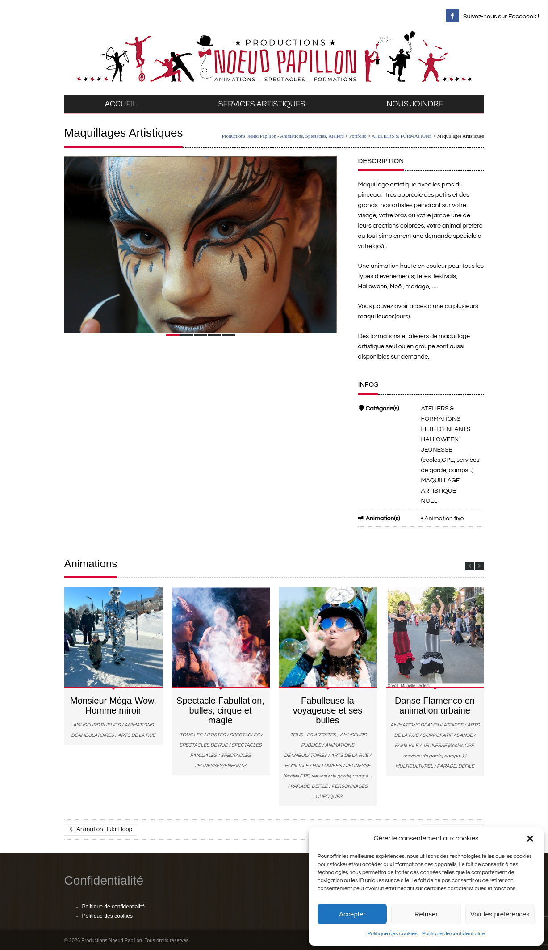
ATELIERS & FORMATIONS (402, 136)
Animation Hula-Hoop (101, 829)
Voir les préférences (500, 914)
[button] (530, 838)
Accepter (352, 914)
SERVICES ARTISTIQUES (261, 104)
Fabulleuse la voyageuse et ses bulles (328, 710)
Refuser (426, 914)
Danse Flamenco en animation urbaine (435, 705)
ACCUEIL (121, 104)
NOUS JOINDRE (415, 104)
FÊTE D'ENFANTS (446, 429)
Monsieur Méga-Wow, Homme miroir (113, 705)
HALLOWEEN (440, 439)
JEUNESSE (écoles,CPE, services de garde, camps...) (450, 460)
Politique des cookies (393, 934)
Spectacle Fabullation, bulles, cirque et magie (220, 710)
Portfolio (358, 136)
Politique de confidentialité (453, 934)
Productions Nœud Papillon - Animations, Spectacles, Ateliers (283, 136)
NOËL (429, 501)
